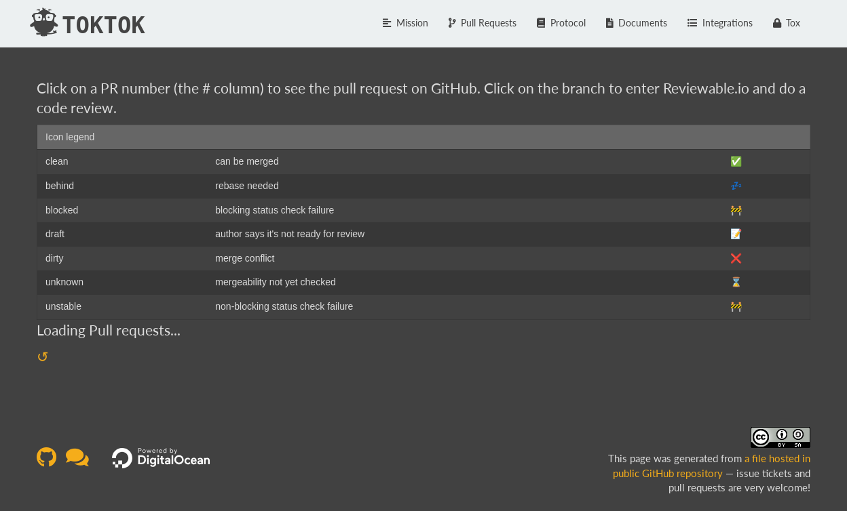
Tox (787, 22)
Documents (637, 22)
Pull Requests (483, 22)
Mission (405, 22)
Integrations (720, 22)
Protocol (561, 22)
